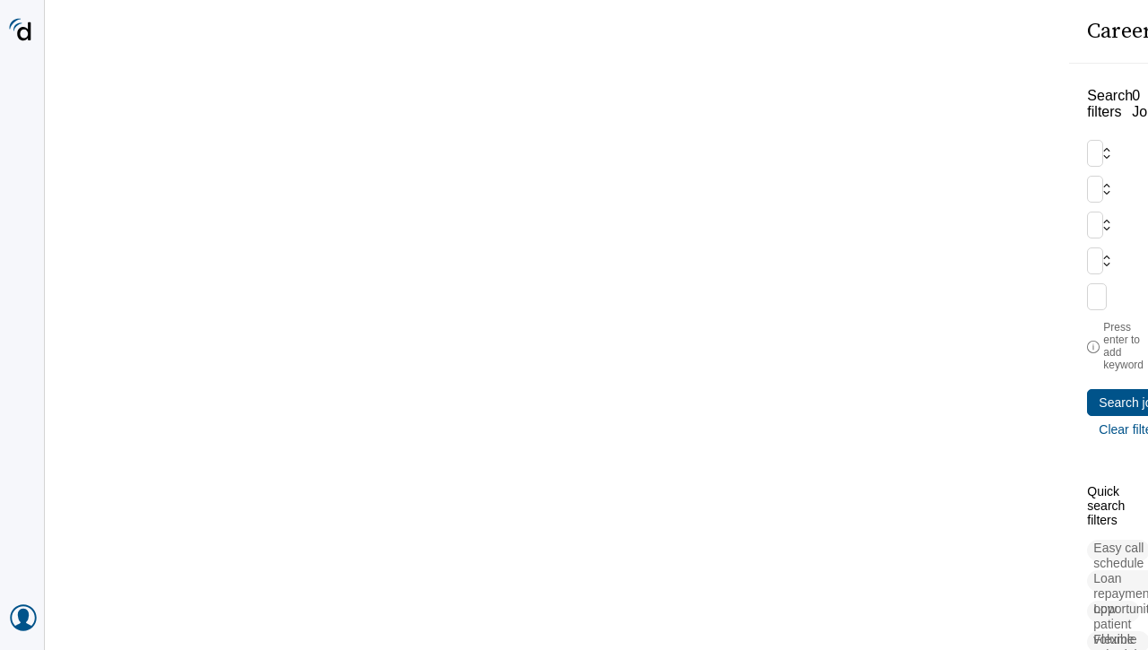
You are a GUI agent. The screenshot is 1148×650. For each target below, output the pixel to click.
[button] (121, 460)
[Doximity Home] (22, 31)
